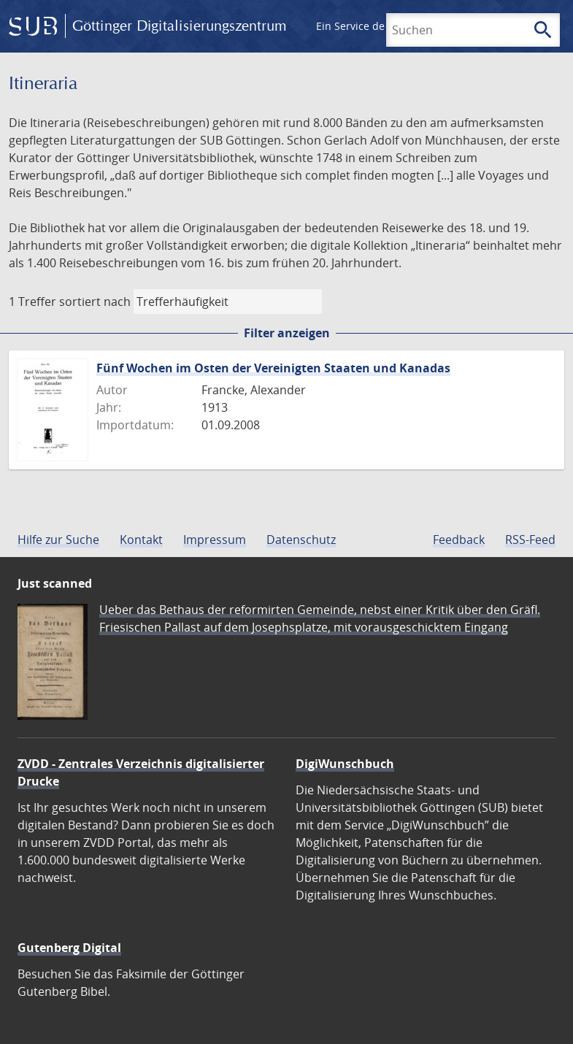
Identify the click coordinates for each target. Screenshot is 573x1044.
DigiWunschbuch (345, 764)
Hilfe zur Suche (58, 539)
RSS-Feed (530, 539)
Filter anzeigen (287, 333)
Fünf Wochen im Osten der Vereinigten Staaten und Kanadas (273, 368)
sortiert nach (95, 301)
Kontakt (141, 539)
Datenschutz (301, 539)
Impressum (214, 539)
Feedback (459, 539)
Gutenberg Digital (69, 948)
